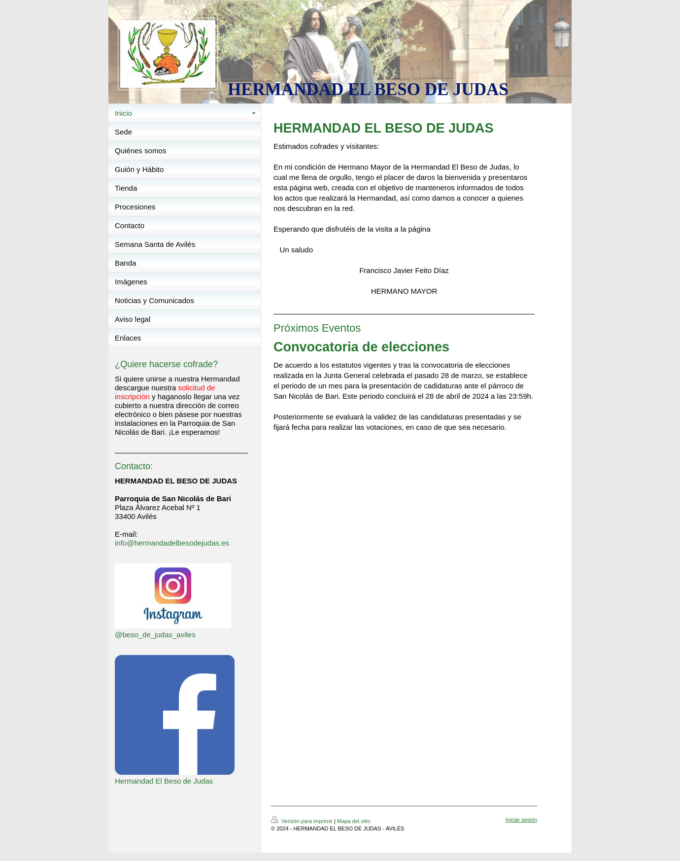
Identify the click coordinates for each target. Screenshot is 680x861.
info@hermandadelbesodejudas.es (172, 543)
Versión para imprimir (302, 821)
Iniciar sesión (521, 820)
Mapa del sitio (354, 821)
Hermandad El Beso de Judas (164, 781)
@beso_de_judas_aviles (155, 634)
